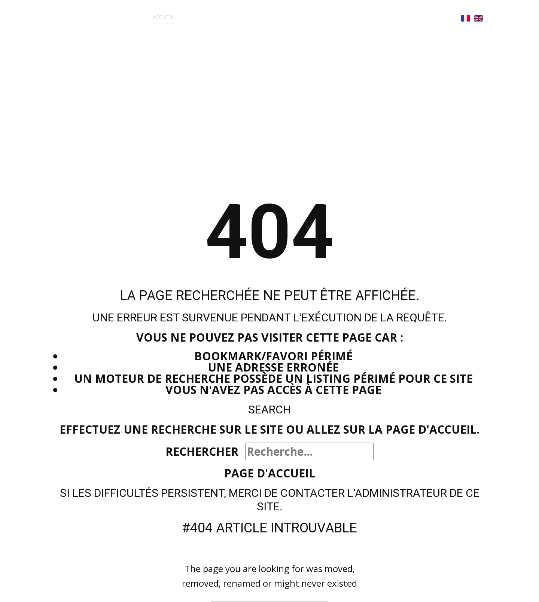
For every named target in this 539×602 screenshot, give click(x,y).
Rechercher (201, 451)
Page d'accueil (269, 473)
